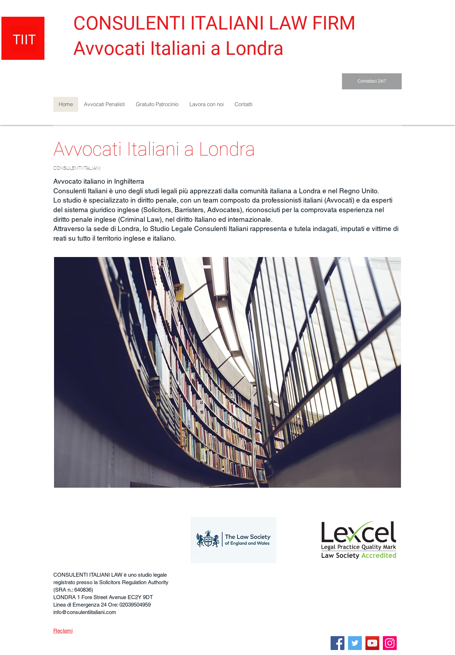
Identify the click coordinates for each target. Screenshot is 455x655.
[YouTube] (372, 643)
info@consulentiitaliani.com (84, 612)
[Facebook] (337, 643)
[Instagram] (390, 643)
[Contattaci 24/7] (372, 81)
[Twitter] (355, 643)
